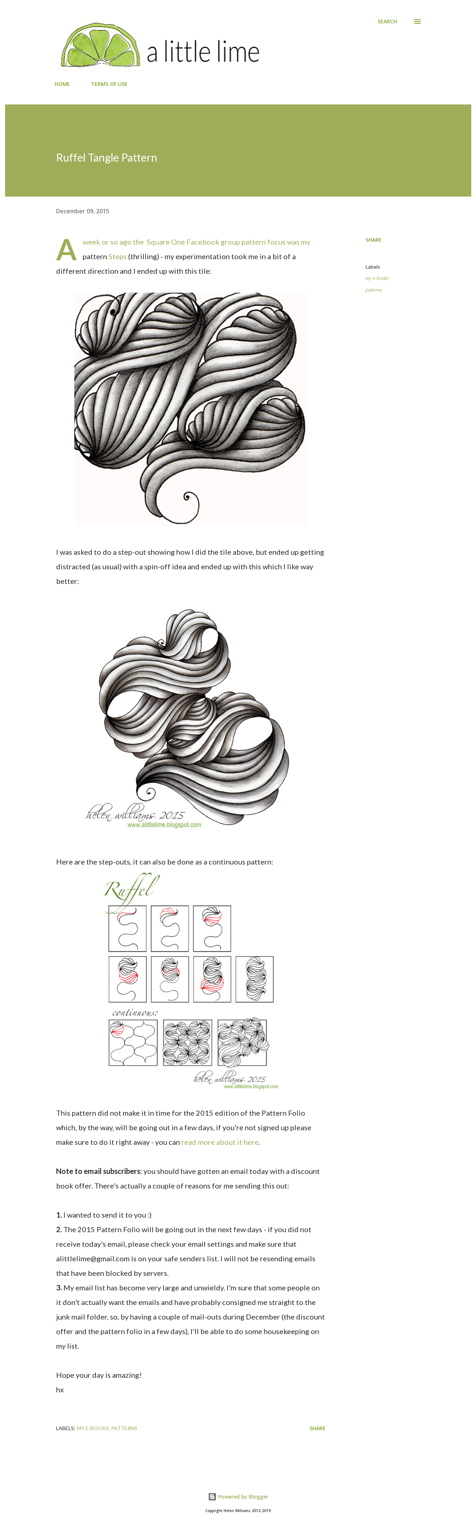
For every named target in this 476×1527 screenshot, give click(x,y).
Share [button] (374, 239)
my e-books (377, 278)
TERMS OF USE (109, 83)
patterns (374, 290)
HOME (62, 83)
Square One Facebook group (193, 241)
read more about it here (220, 1142)
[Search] (387, 21)
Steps (118, 256)
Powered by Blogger (238, 1496)
